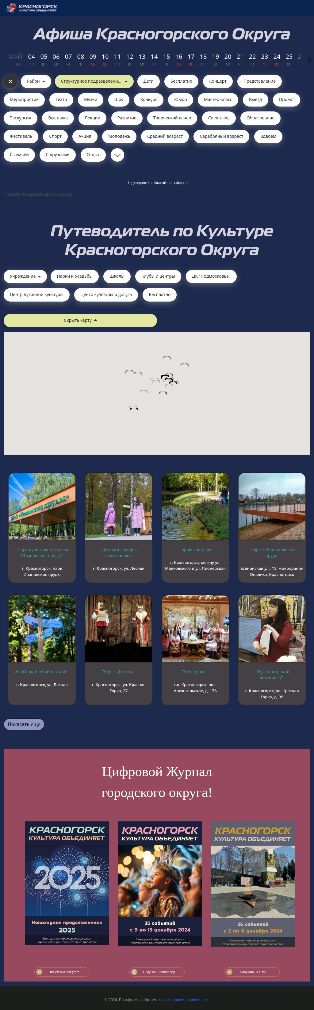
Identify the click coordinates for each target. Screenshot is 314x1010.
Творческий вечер (172, 118)
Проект (286, 99)
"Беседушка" (195, 671)
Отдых (93, 154)
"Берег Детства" (119, 671)
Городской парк (195, 549)
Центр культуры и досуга (106, 294)
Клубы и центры (158, 276)
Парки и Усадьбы (74, 276)
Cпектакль (219, 118)
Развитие (126, 118)
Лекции (92, 118)
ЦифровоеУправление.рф (186, 999)
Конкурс (148, 99)
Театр (61, 99)
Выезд (255, 99)
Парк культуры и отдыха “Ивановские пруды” (42, 552)
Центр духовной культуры (36, 294)
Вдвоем (268, 136)
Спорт (55, 136)
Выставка (58, 118)
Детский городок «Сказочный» (119, 552)
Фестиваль (21, 136)
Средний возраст (165, 136)
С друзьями (58, 154)
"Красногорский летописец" (272, 674)
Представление (259, 81)
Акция (84, 136)
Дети (149, 81)
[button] (169, 389)
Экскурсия (20, 118)
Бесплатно (181, 81)
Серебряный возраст (221, 136)
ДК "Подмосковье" (211, 276)
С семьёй (19, 154)
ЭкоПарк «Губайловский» (42, 671)
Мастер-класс (218, 99)
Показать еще (24, 724)
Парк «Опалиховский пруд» (272, 552)
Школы (116, 276)
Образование (260, 118)
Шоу (119, 99)
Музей (90, 99)
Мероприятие (24, 99)
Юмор (180, 99)
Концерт (218, 81)
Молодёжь (119, 136)
